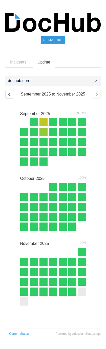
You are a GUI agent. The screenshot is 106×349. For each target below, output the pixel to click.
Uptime (43, 62)
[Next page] (96, 94)
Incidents (18, 62)
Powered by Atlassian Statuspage (78, 334)
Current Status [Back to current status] (17, 334)
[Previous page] (9, 94)
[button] (53, 40)
